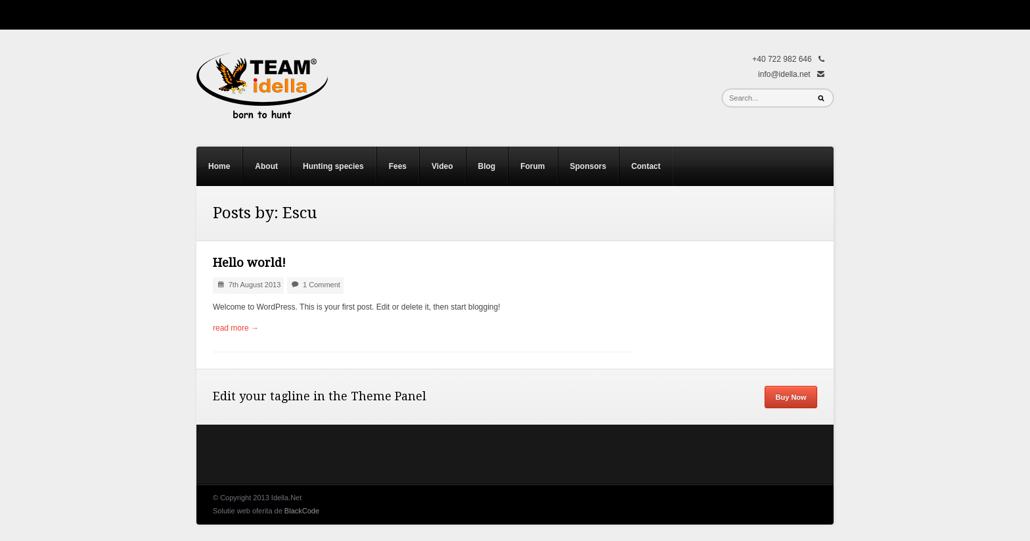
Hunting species (333, 166)
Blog (487, 166)
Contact (646, 166)
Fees (398, 166)
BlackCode (301, 511)
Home (219, 166)
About (266, 166)
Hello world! (249, 263)
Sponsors (588, 166)
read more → (236, 328)
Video (442, 166)
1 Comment (321, 285)
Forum (532, 166)
